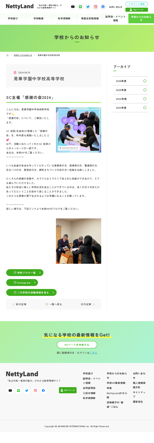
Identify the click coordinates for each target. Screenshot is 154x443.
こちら (93, 363)
